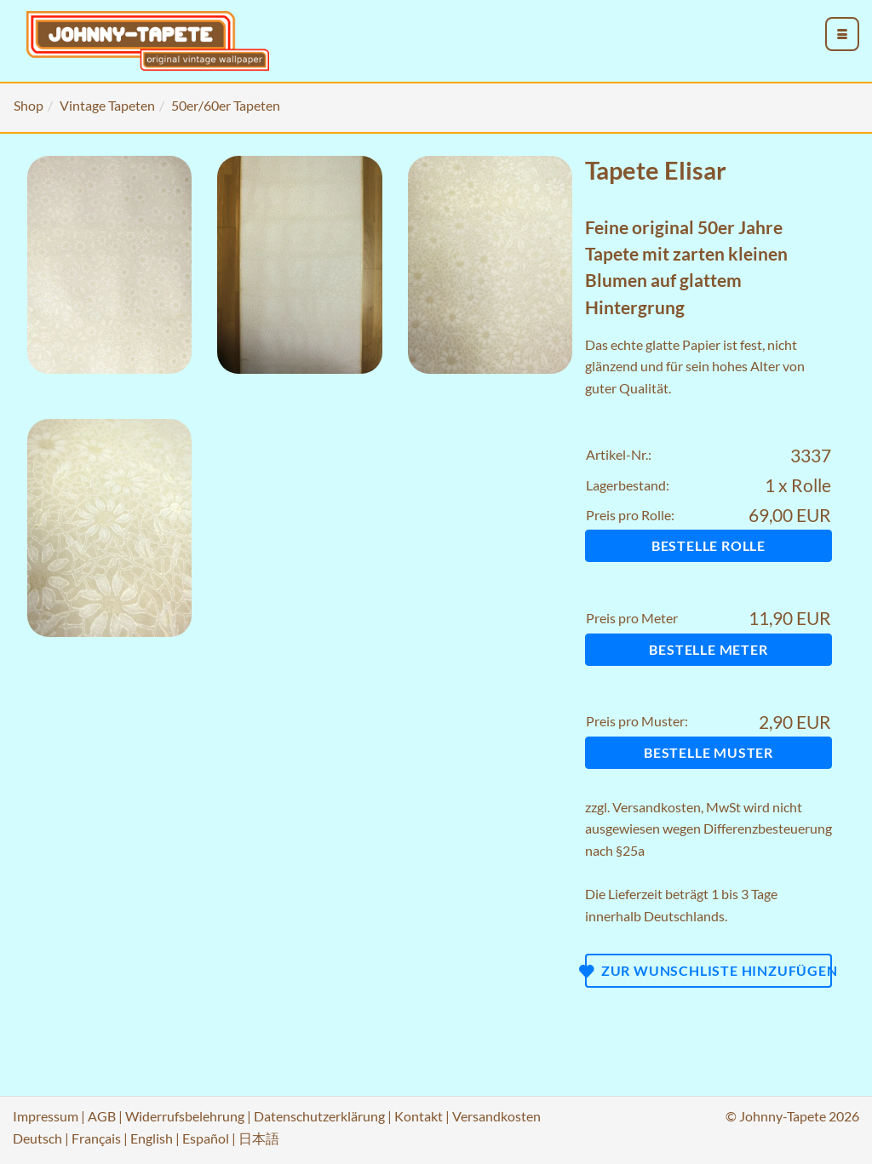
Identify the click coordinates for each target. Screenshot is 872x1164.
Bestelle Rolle (708, 545)
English (151, 1138)
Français (96, 1138)
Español (205, 1138)
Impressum (45, 1116)
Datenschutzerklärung (319, 1116)
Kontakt (418, 1116)
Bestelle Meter (708, 649)
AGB (102, 1116)
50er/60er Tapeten (225, 105)
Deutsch (37, 1138)
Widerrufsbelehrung (184, 1116)
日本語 (258, 1138)
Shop (28, 105)
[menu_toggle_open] (842, 34)
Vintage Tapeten (107, 105)
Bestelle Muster (708, 752)
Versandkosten (656, 807)
